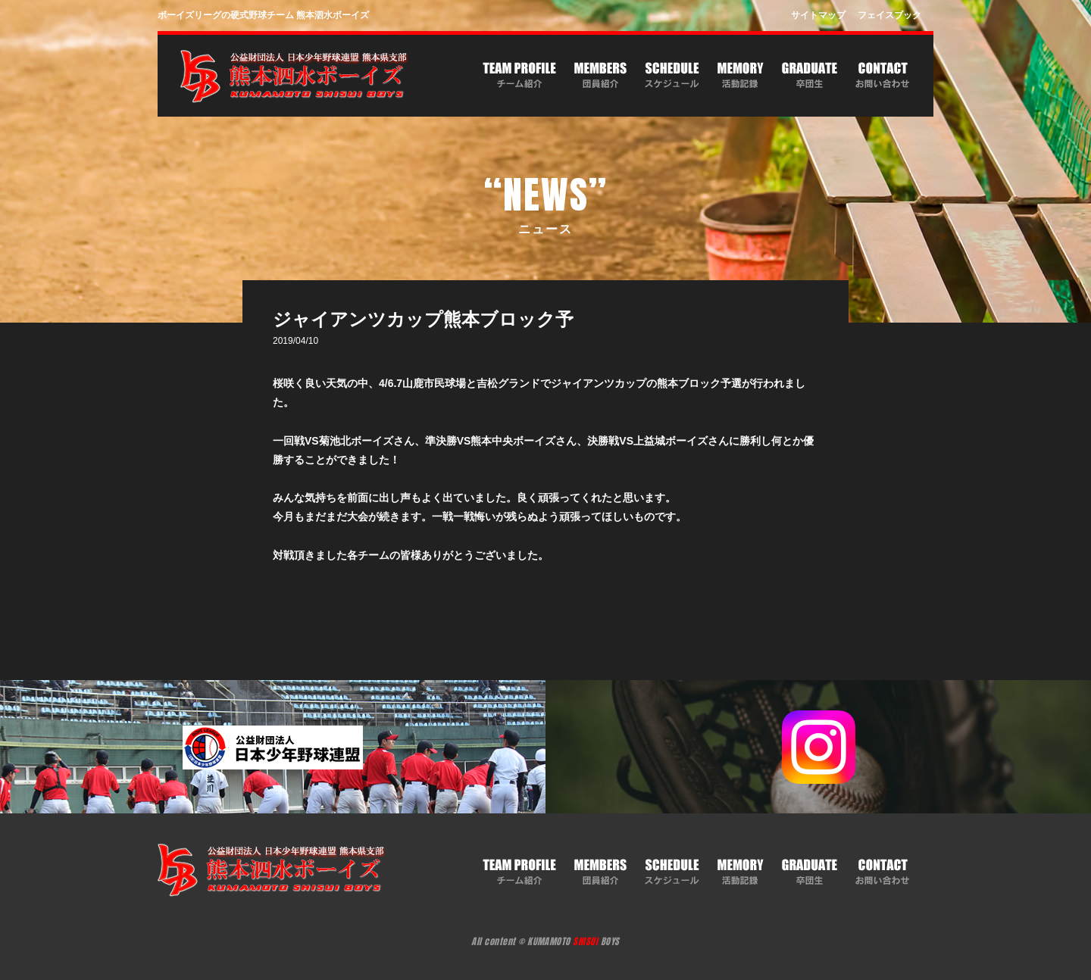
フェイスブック (889, 15)
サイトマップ (818, 15)
